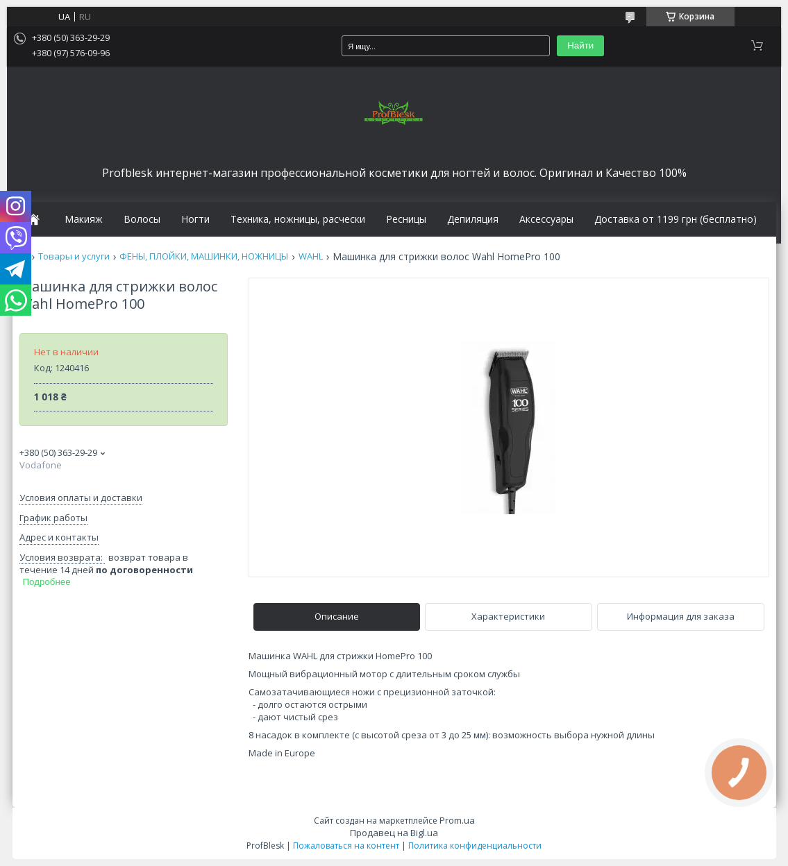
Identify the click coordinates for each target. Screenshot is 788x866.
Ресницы (406, 219)
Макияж (84, 219)
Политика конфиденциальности (475, 845)
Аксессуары (546, 219)
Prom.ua (457, 820)
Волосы (142, 219)
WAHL (311, 256)
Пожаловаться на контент (346, 845)
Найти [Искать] (580, 45)
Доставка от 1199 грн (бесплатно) (675, 219)
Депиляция (472, 219)
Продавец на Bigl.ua (394, 832)
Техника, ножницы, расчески (297, 219)
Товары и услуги (74, 256)
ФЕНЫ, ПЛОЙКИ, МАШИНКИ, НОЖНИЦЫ (203, 256)
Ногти (195, 219)
